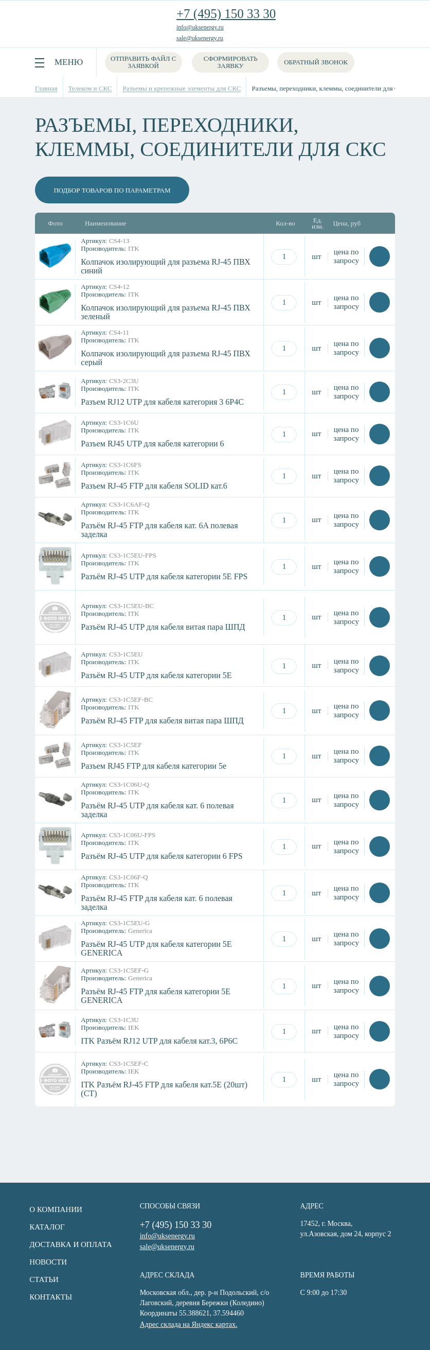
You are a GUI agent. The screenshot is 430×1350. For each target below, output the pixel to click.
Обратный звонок (316, 62)
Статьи (40, 1279)
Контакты (47, 1297)
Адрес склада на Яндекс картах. (187, 1323)
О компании (52, 1209)
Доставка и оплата (67, 1244)
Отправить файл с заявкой (143, 62)
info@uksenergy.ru (200, 27)
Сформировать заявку (231, 62)
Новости (44, 1262)
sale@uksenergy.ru (199, 38)
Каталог (43, 1227)
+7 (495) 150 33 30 (226, 14)
